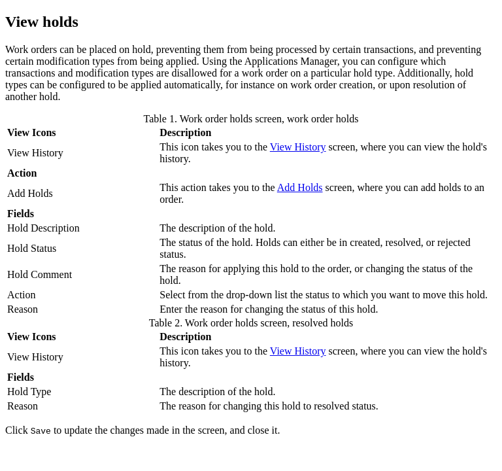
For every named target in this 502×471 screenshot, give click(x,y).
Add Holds (300, 187)
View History (298, 146)
